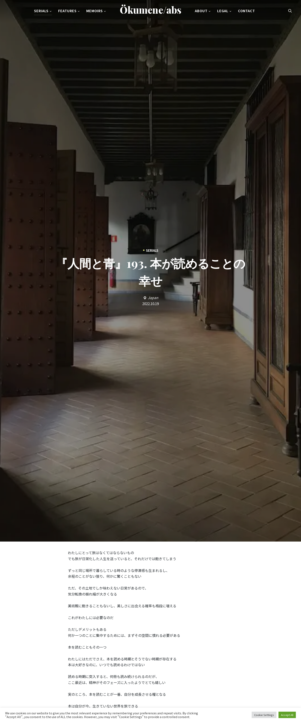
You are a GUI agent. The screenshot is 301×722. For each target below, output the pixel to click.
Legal (222, 11)
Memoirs (94, 11)
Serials (41, 11)
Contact (246, 11)
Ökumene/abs (150, 10)
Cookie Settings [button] (264, 715)
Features (67, 11)
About (201, 11)
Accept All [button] (287, 715)
